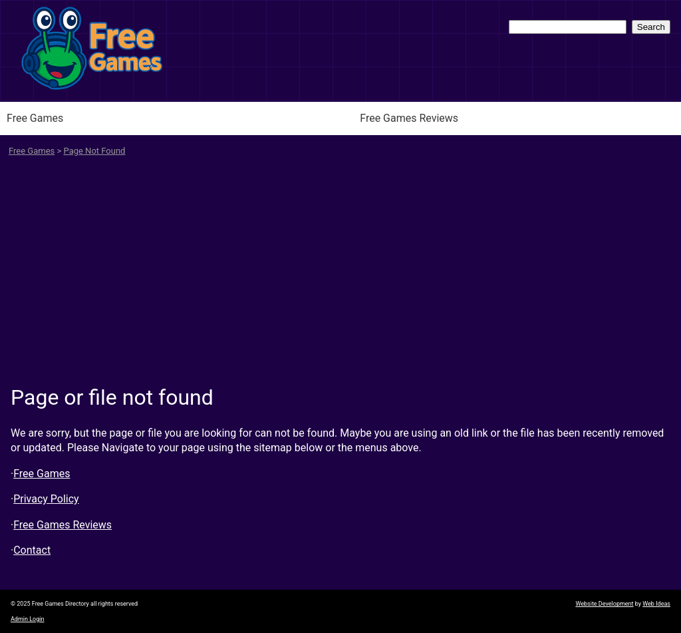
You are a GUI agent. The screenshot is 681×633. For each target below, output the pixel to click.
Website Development (604, 603)
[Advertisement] (340, 275)
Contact (32, 550)
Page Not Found (95, 151)
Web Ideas (656, 603)
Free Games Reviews (409, 118)
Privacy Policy (46, 499)
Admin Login (27, 619)
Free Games (35, 118)
